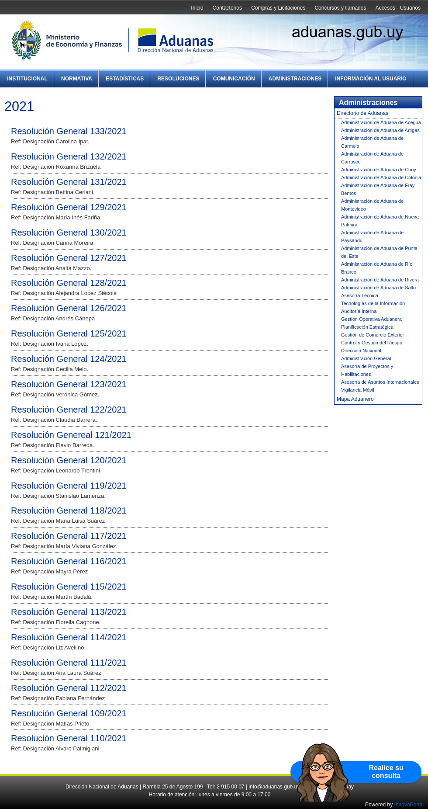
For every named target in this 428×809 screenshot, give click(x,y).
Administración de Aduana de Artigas (380, 130)
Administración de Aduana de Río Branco (376, 267)
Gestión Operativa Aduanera (371, 319)
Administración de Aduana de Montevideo (372, 205)
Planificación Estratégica (367, 327)
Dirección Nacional (361, 350)
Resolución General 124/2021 (69, 359)
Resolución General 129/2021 (69, 207)
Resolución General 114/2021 (69, 637)
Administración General (366, 358)
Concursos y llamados (340, 8)
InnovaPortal (409, 805)
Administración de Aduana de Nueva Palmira (380, 220)
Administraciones (295, 79)
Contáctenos (227, 8)
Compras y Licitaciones (278, 8)
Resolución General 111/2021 (69, 662)
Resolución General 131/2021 (69, 182)
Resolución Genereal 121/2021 (71, 435)
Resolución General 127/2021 (69, 258)
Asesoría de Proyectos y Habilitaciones (367, 370)
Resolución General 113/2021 (69, 612)
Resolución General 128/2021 (69, 283)
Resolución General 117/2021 (69, 536)
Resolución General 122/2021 (69, 409)
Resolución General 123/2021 (69, 384)
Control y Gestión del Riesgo (371, 342)
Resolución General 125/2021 (69, 333)
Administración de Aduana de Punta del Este (379, 252)
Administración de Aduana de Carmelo (372, 142)
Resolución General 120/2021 (69, 460)
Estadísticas (125, 79)
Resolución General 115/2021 (69, 586)
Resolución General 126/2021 (69, 308)
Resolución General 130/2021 (69, 232)
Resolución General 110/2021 (69, 738)
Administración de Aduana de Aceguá (381, 122)
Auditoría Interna (358, 311)
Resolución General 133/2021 (69, 131)
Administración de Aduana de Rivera (380, 279)
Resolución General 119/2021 (69, 485)
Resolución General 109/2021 (69, 713)
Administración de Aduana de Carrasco (372, 157)
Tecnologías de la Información (373, 303)
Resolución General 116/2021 (69, 561)
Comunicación (234, 79)
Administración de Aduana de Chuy (378, 169)
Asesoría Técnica (359, 295)
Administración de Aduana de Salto (378, 287)
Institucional (27, 79)
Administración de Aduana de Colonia (381, 177)
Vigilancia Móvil (357, 389)
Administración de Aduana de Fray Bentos (377, 189)
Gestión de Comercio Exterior (372, 334)
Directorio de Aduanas (362, 113)
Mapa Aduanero (355, 399)
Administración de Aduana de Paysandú (372, 236)
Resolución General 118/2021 (69, 510)
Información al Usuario (370, 79)
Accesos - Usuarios (398, 8)
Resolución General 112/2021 (69, 688)
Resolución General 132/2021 (69, 156)
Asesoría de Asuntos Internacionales (380, 382)
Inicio (197, 8)
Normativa (76, 79)
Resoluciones (178, 79)
